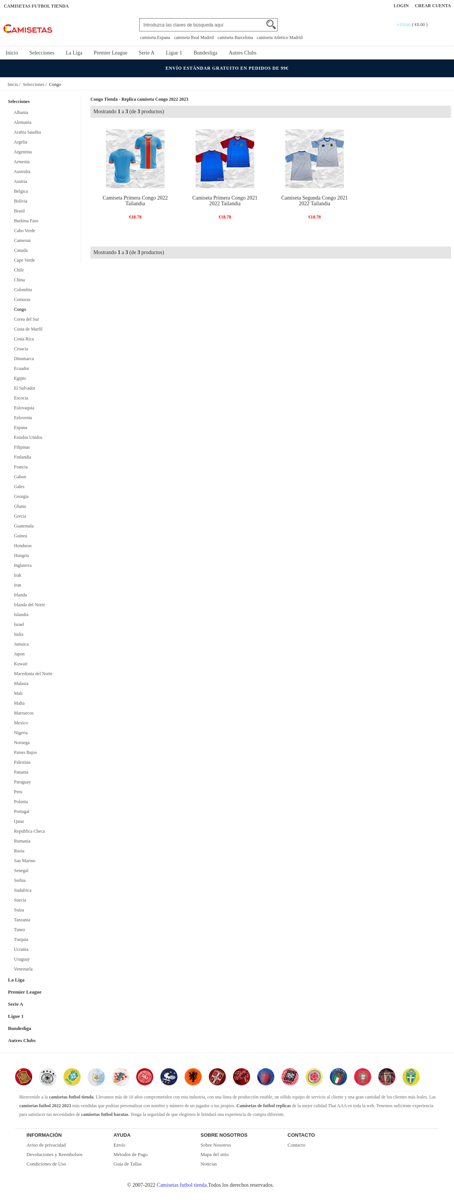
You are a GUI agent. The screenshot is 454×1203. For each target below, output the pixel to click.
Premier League (110, 53)
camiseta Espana (155, 37)
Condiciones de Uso (46, 1164)
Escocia (20, 398)
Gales (18, 486)
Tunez (18, 929)
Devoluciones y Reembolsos (54, 1154)
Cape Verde (23, 260)
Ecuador (20, 368)
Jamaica (20, 644)
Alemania (21, 122)
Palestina (21, 762)
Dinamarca (23, 358)
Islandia (20, 614)
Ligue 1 (174, 53)
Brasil (18, 211)
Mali (17, 693)
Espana (19, 427)
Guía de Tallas (128, 1164)
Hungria (20, 555)
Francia (20, 467)
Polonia (20, 801)
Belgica (20, 191)
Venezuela (22, 969)
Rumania (21, 841)
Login (401, 5)
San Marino (23, 860)
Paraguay (21, 782)
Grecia (19, 516)
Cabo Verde (23, 230)
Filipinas (21, 447)
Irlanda (19, 595)
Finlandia (21, 457)
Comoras (21, 299)
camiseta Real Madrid (194, 37)
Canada (20, 250)
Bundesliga (205, 53)
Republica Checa (28, 831)
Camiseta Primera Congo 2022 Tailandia (135, 200)
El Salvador (23, 388)
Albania (20, 112)
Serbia (19, 880)
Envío (119, 1145)
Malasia (20, 683)
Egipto (19, 378)
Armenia (21, 161)
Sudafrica (21, 890)
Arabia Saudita (26, 132)
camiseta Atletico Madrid (280, 37)
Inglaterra (22, 565)
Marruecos (22, 713)
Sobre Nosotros (216, 1145)
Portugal (21, 811)
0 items (404, 25)
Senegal (20, 870)
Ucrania (20, 949)
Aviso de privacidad (46, 1145)
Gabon (19, 476)
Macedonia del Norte (32, 673)
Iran (16, 585)
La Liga (74, 53)
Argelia (19, 142)
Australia (21, 171)
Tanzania (21, 919)
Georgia (20, 496)
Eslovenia (22, 417)
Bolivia (19, 201)
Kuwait (19, 663)
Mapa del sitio (215, 1154)
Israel (18, 624)
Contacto (296, 1145)
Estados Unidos (27, 437)
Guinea (19, 535)
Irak (16, 575)
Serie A (147, 53)
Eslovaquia (23, 407)
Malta (18, 703)
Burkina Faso (25, 220)
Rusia (18, 850)
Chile (18, 270)
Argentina (22, 151)
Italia (17, 634)
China (18, 279)
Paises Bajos (24, 752)
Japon (18, 654)
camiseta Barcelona (235, 37)
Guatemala (23, 526)
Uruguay (21, 959)
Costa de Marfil (27, 329)
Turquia (20, 939)
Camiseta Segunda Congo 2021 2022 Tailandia (314, 200)
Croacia (20, 348)
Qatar (18, 821)
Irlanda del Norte (28, 604)
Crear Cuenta (433, 5)
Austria (19, 181)
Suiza (18, 910)
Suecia (19, 900)
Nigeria (20, 732)
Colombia (22, 289)
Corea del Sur (25, 319)
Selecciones (42, 53)
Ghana (19, 506)
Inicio (12, 53)
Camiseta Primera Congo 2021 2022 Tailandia (224, 200)
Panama (20, 772)
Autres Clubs (243, 53)
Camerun (21, 240)
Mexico (20, 723)
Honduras (22, 545)
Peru (17, 791)
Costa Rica (23, 339)
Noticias (209, 1164)
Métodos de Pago (131, 1154)
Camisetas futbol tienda (182, 1185)
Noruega (21, 742)
